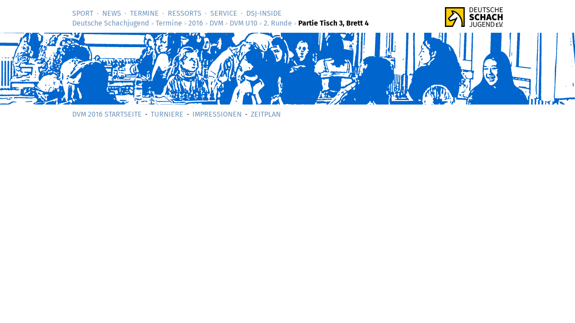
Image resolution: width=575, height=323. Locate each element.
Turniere (167, 114)
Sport (82, 13)
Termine (144, 13)
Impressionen (217, 114)
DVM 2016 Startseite (107, 114)
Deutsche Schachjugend (110, 23)
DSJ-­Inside (264, 13)
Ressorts (184, 13)
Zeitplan (266, 114)
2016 (195, 23)
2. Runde (278, 23)
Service (223, 13)
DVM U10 (243, 23)
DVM (216, 23)
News (111, 13)
